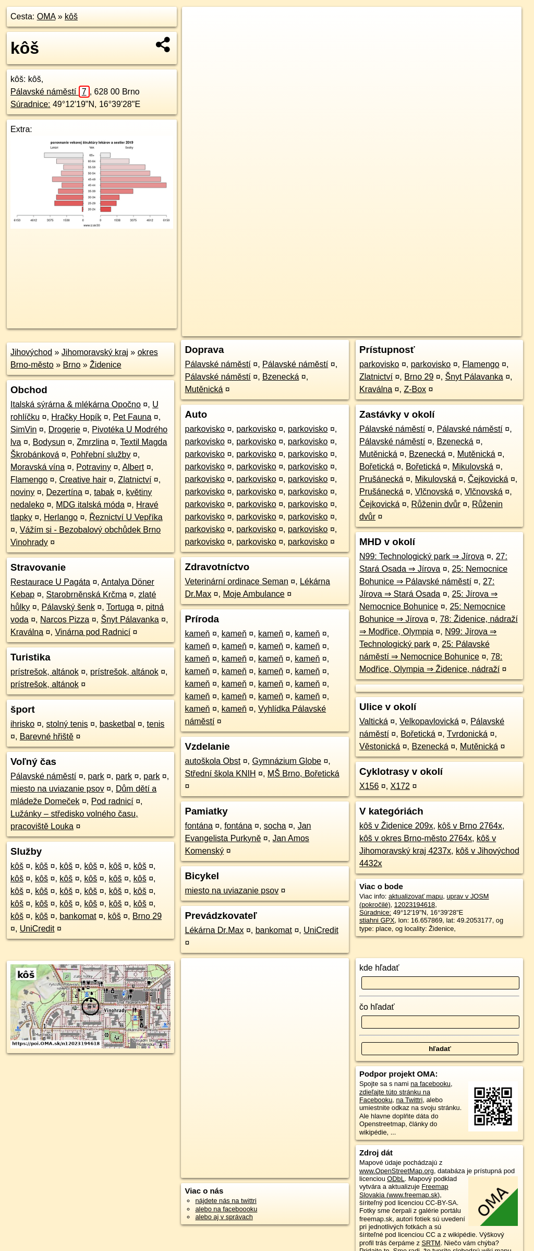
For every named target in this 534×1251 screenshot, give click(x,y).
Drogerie (64, 429)
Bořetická (376, 466)
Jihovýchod (31, 352)
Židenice (105, 364)
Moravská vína (37, 467)
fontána (198, 825)
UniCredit (37, 928)
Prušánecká (381, 479)
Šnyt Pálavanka (130, 619)
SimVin (23, 429)
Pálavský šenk (68, 607)
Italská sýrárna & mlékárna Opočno (75, 404)
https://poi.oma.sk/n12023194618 (472, 328)
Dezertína (64, 492)
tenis (156, 723)
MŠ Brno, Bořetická (303, 773)
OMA (46, 16)
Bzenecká (280, 376)
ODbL (395, 1179)
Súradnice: (30, 104)
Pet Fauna (132, 416)
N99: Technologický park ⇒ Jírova (421, 556)
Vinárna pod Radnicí (92, 632)
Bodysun (49, 442)
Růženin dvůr (435, 504)
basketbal (118, 723)
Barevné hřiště (47, 736)
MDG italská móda (90, 504)
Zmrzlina (92, 442)
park (96, 776)
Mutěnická (204, 389)
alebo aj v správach (223, 1217)
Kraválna (26, 632)
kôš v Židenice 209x (396, 825)
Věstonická (379, 746)
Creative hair (82, 479)
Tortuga (120, 607)
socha (275, 825)
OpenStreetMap (338, 328)
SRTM (430, 1243)
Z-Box (415, 389)
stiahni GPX (377, 920)
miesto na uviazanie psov (57, 788)
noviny (22, 492)
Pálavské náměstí (50, 92)
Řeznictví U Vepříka (126, 517)
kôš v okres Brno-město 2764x (415, 838)
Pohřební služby (101, 454)
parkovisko (204, 428)
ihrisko (22, 723)
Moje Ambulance (253, 593)
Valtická (373, 721)
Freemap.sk (392, 328)
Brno (72, 364)
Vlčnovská (434, 491)
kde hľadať (379, 967)
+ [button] (200, 24)
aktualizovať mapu (416, 896)
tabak (104, 492)
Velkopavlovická (429, 721)
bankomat (77, 916)
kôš (71, 16)
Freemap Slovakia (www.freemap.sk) (403, 1190)
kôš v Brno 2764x (470, 825)
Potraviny (93, 467)
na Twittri (409, 1100)
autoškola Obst (212, 761)
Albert (133, 467)
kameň (197, 633)
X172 (400, 786)
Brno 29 (147, 916)
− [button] (200, 41)
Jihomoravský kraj (95, 352)
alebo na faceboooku (226, 1209)
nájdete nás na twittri (225, 1201)
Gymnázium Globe (286, 761)
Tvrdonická (467, 733)
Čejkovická (488, 479)
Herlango (61, 517)
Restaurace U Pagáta (50, 581)
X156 (369, 786)
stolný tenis (67, 723)
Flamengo (28, 479)
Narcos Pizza (64, 619)
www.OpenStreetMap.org (396, 1171)
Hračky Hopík (76, 416)
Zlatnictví (134, 479)
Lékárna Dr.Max (214, 930)
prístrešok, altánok (44, 671)
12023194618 (414, 904)
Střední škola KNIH (220, 773)
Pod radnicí (112, 801)
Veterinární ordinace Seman (236, 581)
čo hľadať (377, 1006)
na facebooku (430, 1084)
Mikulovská (472, 466)
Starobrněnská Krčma (86, 594)
